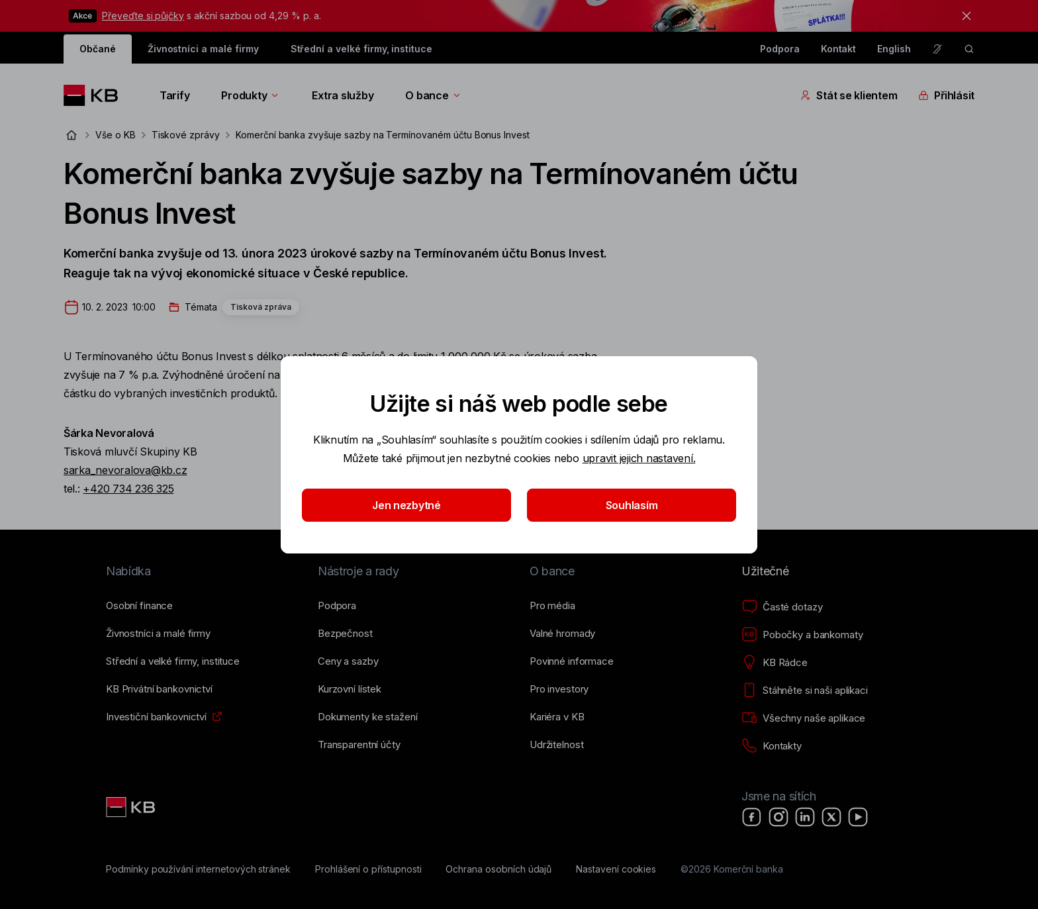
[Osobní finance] (139, 605)
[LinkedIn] (805, 817)
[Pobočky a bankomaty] (802, 635)
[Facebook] (752, 817)
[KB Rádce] (774, 662)
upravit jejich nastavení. (639, 458)
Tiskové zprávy (186, 134)
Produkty (250, 95)
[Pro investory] (559, 689)
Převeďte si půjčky (143, 15)
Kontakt (839, 48)
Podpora (780, 48)
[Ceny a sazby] (348, 661)
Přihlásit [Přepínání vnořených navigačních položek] (946, 95)
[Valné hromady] (562, 633)
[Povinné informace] (572, 661)
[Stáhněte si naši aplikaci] (804, 690)
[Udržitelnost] (556, 744)
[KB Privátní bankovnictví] (159, 689)
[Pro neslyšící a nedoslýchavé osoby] (937, 49)
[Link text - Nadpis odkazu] (132, 807)
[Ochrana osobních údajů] (498, 869)
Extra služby (342, 95)
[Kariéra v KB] (557, 717)
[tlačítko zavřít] (963, 15)
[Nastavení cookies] (616, 869)
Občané (97, 48)
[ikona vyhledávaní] (969, 49)
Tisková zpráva (260, 307)
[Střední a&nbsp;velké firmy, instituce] (173, 661)
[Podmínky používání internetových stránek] (198, 869)
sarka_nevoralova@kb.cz (125, 470)
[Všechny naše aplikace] (803, 718)
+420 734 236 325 (128, 488)
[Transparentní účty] (359, 744)
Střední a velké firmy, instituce (361, 48)
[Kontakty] (771, 746)
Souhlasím (632, 505)
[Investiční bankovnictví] (156, 717)
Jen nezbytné (406, 505)
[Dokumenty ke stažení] (367, 717)
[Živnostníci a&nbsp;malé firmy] (158, 633)
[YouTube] (858, 817)
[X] (831, 817)
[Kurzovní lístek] (349, 689)
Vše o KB (115, 134)
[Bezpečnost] (345, 633)
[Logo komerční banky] (96, 95)
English (894, 48)
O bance (433, 95)
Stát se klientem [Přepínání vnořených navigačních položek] (848, 95)
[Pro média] (552, 605)
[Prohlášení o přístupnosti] (368, 869)
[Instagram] (778, 817)
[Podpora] (337, 605)
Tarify (174, 95)
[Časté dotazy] (781, 607)
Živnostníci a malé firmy (203, 48)
